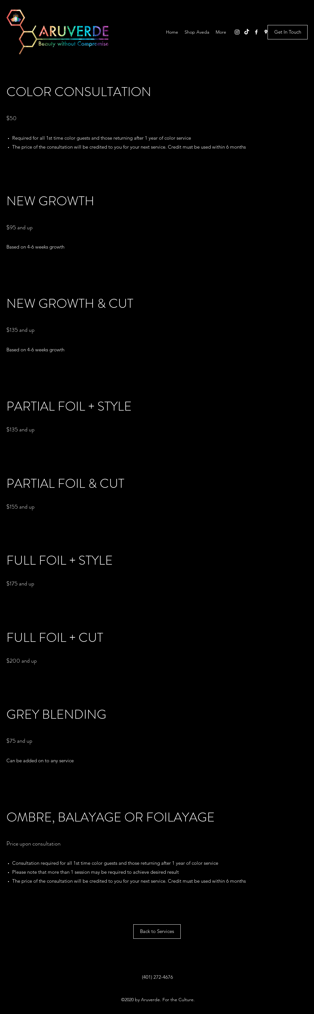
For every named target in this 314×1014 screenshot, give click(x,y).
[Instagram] (237, 32)
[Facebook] (256, 32)
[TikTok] (247, 32)
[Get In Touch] (288, 32)
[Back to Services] (157, 931)
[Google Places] (266, 32)
